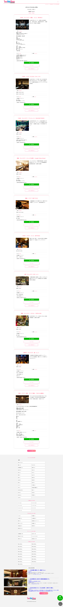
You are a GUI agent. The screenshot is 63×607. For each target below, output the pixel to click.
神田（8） (19, 477)
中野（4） (19, 487)
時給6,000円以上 (20, 556)
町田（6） (19, 482)
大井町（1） (19, 497)
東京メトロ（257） (20, 523)
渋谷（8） (33, 472)
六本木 (20, 53)
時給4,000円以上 (20, 551)
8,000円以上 (20, 286)
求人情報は (29, 582)
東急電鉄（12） (34, 523)
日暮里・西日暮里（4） (35, 487)
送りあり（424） (34, 533)
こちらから (32, 582)
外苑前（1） (33, 492)
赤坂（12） (19, 472)
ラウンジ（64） (20, 505)
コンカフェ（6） (20, 510)
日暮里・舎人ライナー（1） (35, 520)
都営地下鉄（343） (20, 528)
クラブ (35, 96)
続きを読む (35, 574)
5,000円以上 (20, 90)
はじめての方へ (47, 4)
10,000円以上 (20, 132)
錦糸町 (20, 369)
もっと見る (43, 593)
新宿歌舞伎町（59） (20, 467)
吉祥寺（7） (33, 482)
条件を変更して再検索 (31, 9)
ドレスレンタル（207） (35, 536)
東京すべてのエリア (20, 462)
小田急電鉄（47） (34, 518)
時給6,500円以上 (34, 556)
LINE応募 (31, 62)
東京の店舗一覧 (51, 4)
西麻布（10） (33, 467)
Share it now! (39, 574)
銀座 (19, 176)
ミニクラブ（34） (34, 505)
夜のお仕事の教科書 (56, 4)
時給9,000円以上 (34, 561)
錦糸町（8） (33, 477)
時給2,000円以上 (20, 546)
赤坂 (19, 430)
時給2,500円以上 (34, 546)
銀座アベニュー (30, 572)
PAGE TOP (60, 603)
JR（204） (19, 515)
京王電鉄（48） (20, 518)
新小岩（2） (19, 492)
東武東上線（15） (20, 525)
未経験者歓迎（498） (20, 533)
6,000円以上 (20, 249)
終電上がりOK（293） (20, 536)
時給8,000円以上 (20, 561)
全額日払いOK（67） (34, 538)
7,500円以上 (20, 210)
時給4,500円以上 (34, 551)
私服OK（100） (20, 538)
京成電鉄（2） (34, 515)
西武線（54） (33, 525)
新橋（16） (19, 520)
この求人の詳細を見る (31, 68)
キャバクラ (35, 53)
